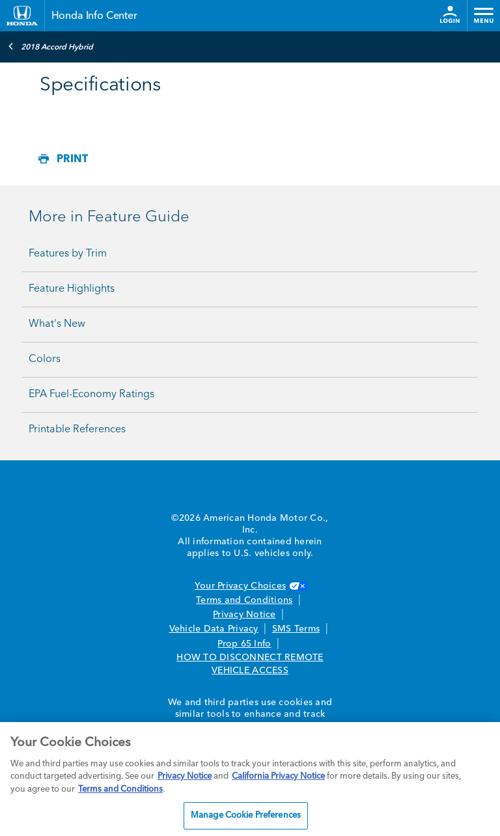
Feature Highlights (72, 289)
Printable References (77, 430)
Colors (45, 359)
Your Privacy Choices (250, 586)
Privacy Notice (244, 614)
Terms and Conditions (244, 600)
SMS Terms (296, 629)
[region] (250, 779)
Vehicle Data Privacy (213, 629)
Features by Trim (68, 254)
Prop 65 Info (244, 643)
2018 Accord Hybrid (50, 46)
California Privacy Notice (278, 776)
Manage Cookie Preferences (246, 815)
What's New (57, 324)
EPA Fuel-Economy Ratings (91, 394)
